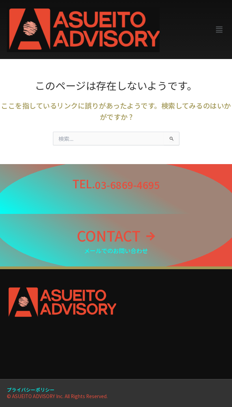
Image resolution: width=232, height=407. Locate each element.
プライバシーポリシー (31, 389)
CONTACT (108, 235)
